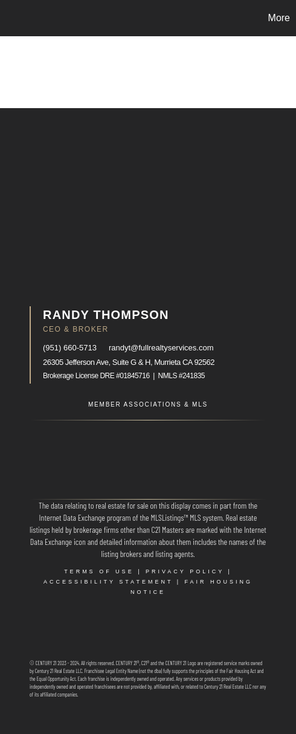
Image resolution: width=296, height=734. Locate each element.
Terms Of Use (99, 571)
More (279, 18)
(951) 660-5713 (70, 347)
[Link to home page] (11, 18)
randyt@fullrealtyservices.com (161, 347)
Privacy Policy (185, 571)
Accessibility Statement (108, 582)
